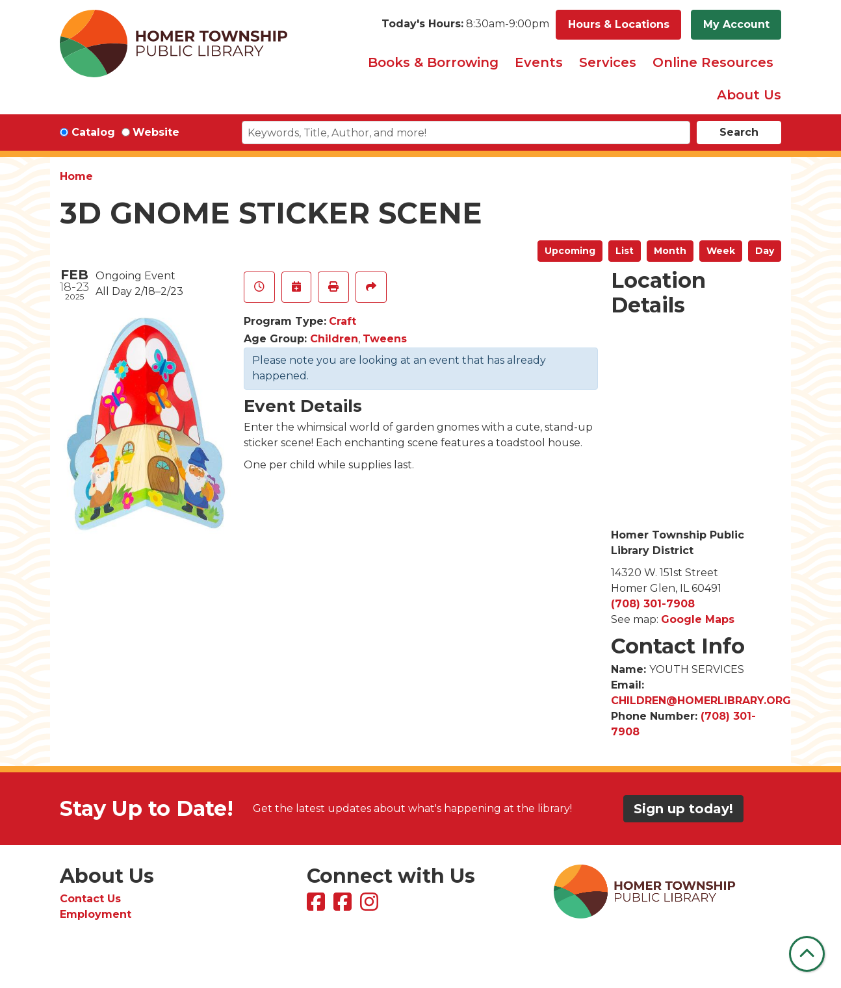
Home (76, 176)
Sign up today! (683, 809)
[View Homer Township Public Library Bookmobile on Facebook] (344, 906)
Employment (95, 914)
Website (156, 132)
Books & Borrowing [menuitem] (433, 62)
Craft (342, 321)
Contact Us (90, 899)
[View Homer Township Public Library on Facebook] (317, 906)
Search (738, 132)
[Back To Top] (807, 954)
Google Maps (697, 619)
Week (720, 251)
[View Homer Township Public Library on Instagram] (371, 906)
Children (334, 339)
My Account (736, 24)
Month (670, 251)
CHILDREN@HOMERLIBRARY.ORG (701, 700)
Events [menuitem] (539, 62)
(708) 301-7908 (653, 604)
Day (764, 251)
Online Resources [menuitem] (713, 62)
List (624, 251)
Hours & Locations (618, 24)
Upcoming (570, 251)
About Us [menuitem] (749, 95)
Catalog (93, 132)
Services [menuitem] (607, 62)
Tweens (385, 339)
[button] (465, 25)
